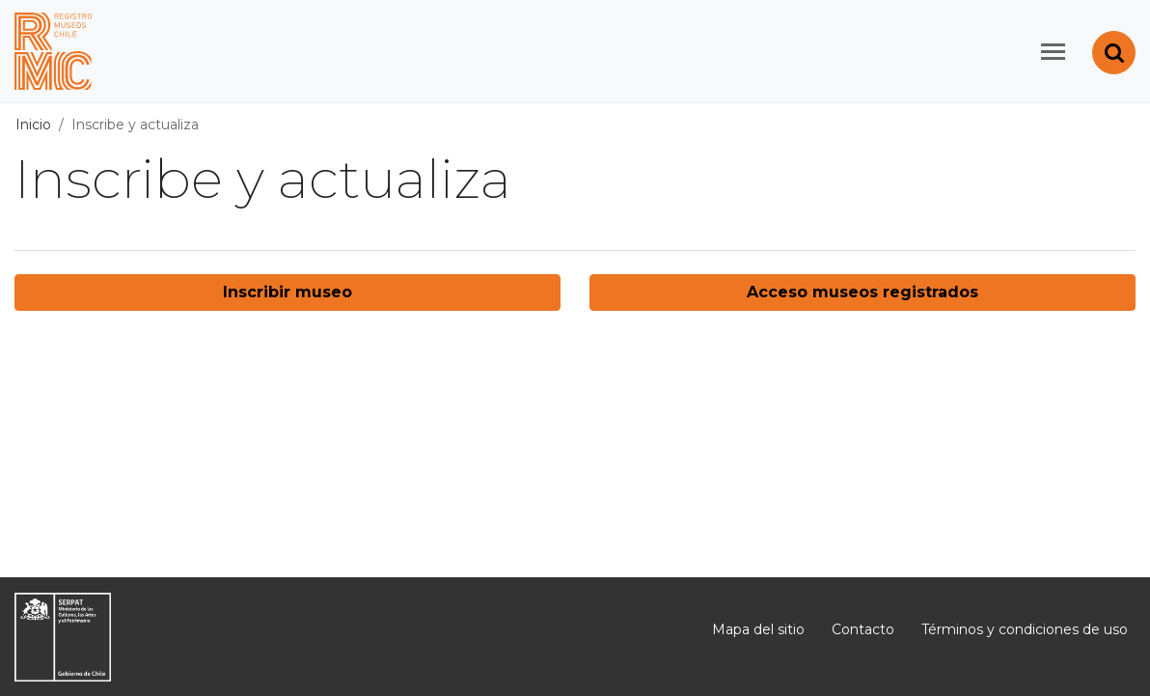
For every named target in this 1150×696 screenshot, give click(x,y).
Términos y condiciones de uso (1024, 629)
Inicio (33, 124)
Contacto (863, 629)
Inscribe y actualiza (135, 124)
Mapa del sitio (758, 629)
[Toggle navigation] (1053, 52)
